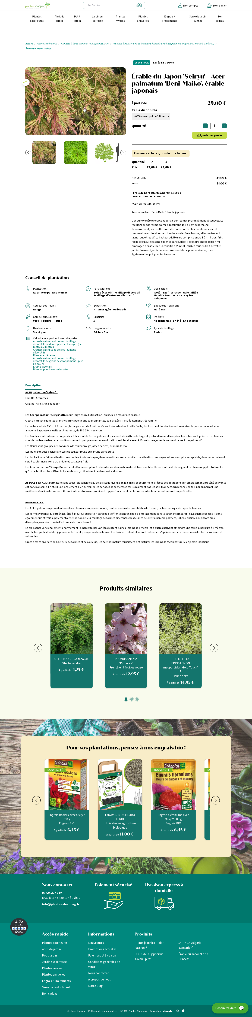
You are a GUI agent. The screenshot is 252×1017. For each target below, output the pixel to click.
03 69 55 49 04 (52, 893)
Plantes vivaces (120, 19)
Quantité (139, 125)
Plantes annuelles (143, 19)
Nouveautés (96, 943)
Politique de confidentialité (102, 1011)
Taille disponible (144, 110)
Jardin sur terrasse (98, 19)
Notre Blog (95, 986)
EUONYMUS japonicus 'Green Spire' (148, 956)
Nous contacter (98, 973)
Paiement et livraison (102, 955)
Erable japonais (42, 366)
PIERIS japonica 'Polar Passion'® (148, 945)
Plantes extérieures (37, 19)
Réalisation (161, 1011)
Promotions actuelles (102, 949)
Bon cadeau (220, 19)
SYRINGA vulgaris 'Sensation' (189, 945)
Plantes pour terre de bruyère (50, 369)
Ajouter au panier (211, 135)
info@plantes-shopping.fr (60, 904)
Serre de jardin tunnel (197, 19)
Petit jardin (77, 19)
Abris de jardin (59, 19)
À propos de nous (99, 979)
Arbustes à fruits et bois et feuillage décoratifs (85, 44)
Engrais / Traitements (169, 19)
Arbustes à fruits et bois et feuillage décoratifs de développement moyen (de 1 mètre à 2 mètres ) (163, 44)
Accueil (29, 44)
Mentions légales (76, 1011)
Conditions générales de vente (104, 964)
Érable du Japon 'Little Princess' (193, 956)
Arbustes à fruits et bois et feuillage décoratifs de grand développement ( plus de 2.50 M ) (58, 361)
